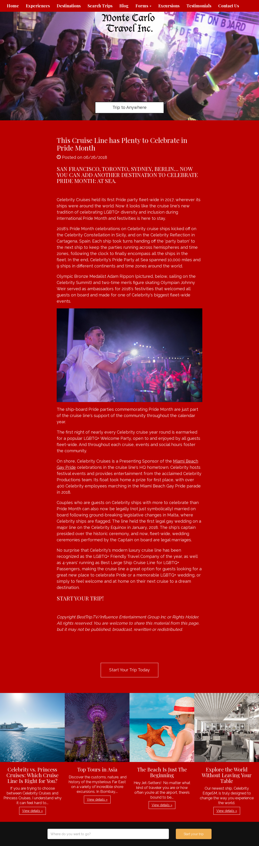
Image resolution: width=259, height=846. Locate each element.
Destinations (69, 6)
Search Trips (100, 6)
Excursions (169, 6)
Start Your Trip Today (129, 669)
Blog (124, 6)
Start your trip (194, 834)
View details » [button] (32, 811)
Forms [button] (143, 6)
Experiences (38, 6)
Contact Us (228, 6)
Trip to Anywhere (129, 107)
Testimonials (198, 6)
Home (13, 6)
